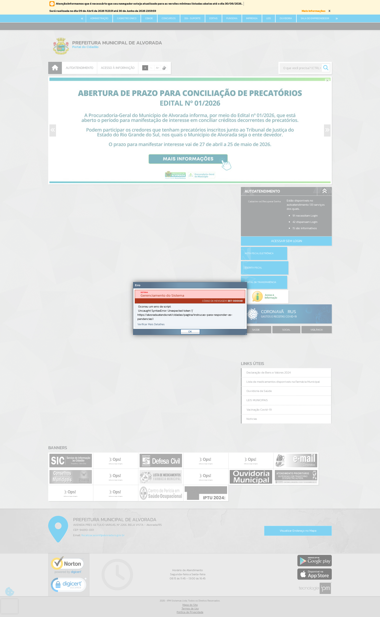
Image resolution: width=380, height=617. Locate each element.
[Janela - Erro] (190, 308)
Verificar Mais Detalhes (151, 324)
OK (190, 331)
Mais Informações (313, 11)
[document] (190, 308)
